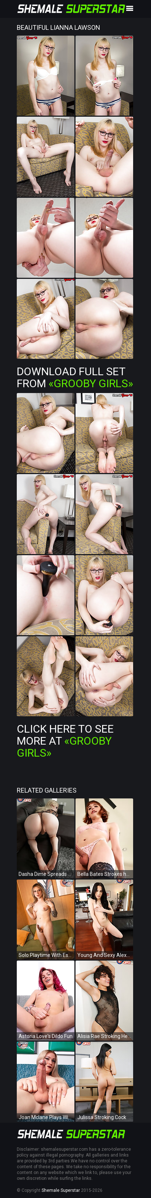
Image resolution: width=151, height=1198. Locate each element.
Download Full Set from (75, 377)
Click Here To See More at (65, 740)
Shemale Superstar (61, 1190)
